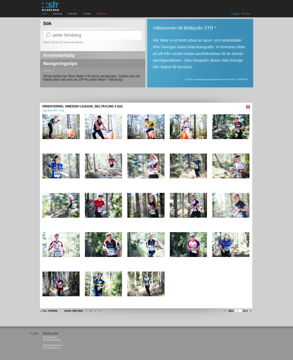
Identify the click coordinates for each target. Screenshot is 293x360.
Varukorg (58, 13)
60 (95, 311)
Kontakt (87, 13)
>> (53, 71)
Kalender (73, 13)
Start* (45, 13)
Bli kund (246, 13)
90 (99, 311)
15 (86, 311)
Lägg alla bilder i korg (53, 110)
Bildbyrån (101, 13)
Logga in (235, 13)
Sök (47, 23)
